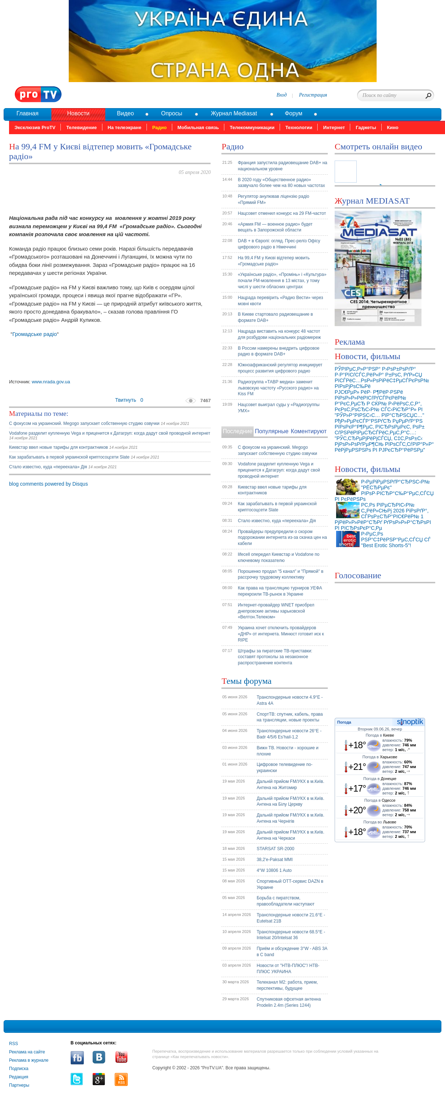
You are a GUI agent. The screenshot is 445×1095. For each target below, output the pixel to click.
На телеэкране (124, 127)
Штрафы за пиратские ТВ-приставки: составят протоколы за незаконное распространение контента (275, 657)
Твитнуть (125, 400)
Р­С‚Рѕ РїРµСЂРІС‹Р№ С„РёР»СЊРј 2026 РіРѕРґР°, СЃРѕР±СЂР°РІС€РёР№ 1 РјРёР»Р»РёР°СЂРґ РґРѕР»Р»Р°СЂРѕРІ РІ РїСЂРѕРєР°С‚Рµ (383, 516)
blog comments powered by (48, 484)
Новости (78, 113)
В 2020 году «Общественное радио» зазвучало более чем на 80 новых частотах (281, 182)
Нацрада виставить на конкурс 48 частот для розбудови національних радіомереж (279, 334)
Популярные (271, 431)
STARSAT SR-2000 (275, 848)
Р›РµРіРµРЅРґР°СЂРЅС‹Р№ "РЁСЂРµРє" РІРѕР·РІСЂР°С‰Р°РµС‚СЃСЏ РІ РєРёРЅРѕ (384, 490)
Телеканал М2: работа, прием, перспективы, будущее (287, 985)
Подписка (18, 1068)
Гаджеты (366, 127)
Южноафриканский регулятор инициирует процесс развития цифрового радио (280, 368)
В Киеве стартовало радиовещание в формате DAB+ (275, 317)
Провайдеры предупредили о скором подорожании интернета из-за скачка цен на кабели (282, 537)
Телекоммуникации (252, 127)
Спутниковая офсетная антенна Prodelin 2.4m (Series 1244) (289, 1002)
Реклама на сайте (27, 1051)
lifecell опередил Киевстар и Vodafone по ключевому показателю (278, 557)
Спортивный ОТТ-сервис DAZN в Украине (290, 884)
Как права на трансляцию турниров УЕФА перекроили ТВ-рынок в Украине (280, 591)
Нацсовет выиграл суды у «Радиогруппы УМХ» (278, 407)
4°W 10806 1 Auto (274, 870)
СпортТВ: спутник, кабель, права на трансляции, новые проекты (290, 717)
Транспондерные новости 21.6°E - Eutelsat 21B (291, 918)
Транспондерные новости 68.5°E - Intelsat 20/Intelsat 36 (291, 935)
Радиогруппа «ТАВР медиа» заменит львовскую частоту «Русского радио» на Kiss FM (278, 388)
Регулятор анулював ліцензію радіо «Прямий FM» (273, 199)
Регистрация (313, 95)
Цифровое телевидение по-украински (284, 767)
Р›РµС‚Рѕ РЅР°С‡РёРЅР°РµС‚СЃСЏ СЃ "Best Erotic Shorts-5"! (396, 539)
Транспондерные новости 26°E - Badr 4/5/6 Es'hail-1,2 (289, 734)
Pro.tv (38, 94)
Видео (125, 113)
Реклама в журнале (28, 1060)
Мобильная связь (198, 127)
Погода (344, 722)
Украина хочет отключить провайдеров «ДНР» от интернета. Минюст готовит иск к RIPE (281, 634)
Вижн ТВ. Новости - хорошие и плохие (287, 751)
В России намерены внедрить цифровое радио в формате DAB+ (278, 351)
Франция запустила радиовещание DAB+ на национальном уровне (282, 165)
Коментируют (309, 431)
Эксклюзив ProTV (34, 127)
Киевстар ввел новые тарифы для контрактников (59, 447)
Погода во (380, 822)
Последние (238, 431)
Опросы (171, 113)
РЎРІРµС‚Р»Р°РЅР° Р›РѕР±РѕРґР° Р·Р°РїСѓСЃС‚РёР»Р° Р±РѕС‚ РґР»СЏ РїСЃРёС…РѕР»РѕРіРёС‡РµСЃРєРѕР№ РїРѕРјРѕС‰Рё (382, 377)
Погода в (380, 735)
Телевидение (81, 127)
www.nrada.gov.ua (51, 381)
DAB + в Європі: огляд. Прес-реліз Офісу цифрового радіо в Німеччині (279, 244)
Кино (393, 127)
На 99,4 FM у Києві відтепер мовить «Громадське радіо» (274, 261)
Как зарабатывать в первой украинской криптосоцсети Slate (69, 457)
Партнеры (19, 1085)
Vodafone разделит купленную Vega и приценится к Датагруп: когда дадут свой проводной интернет (109, 433)
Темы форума (246, 681)
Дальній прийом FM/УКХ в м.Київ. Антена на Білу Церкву (290, 801)
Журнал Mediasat (234, 113)
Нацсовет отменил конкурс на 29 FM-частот (282, 213)
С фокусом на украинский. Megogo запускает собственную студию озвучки (85, 423)
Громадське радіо (34, 334)
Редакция (18, 1076)
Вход (281, 95)
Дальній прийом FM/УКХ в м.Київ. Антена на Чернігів (290, 818)
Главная (27, 113)
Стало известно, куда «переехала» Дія (48, 466)
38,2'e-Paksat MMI (275, 859)
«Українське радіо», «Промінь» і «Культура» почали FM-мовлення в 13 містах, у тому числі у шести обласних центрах (282, 280)
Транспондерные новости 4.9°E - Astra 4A (290, 700)
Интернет (334, 127)
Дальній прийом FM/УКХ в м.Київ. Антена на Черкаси (290, 835)
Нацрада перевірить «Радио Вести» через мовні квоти (280, 300)
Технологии (298, 127)
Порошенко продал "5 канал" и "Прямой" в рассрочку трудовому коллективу (280, 574)
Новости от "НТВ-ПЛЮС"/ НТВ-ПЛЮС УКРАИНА (288, 968)
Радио (159, 127)
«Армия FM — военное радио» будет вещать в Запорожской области (275, 227)
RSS (13, 1043)
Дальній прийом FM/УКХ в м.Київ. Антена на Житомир (290, 784)
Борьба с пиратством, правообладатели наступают (285, 901)
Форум (293, 113)
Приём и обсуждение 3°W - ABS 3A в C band (292, 951)
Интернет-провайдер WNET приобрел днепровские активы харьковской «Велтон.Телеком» (276, 611)
